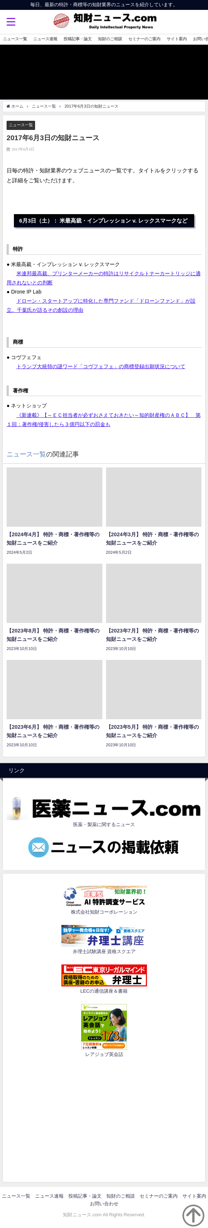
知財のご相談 (110, 39)
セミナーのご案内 (144, 39)
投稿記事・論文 (78, 39)
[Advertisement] (104, 1118)
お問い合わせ (104, 1203)
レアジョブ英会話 (104, 1054)
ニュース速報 (45, 39)
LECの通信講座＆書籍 (104, 991)
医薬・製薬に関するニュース (104, 824)
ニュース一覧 (15, 39)
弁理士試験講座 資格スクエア (104, 951)
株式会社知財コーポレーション (104, 912)
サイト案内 (177, 39)
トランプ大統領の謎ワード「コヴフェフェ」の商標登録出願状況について (100, 366)
